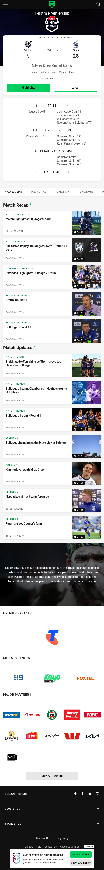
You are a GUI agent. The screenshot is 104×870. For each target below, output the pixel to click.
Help (38, 846)
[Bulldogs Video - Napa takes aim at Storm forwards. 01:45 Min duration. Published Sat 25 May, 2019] (52, 500)
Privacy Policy (61, 837)
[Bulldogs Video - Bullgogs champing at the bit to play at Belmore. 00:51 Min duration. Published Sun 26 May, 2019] (52, 446)
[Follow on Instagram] (97, 793)
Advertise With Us (69, 846)
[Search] (98, 4)
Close (89, 846)
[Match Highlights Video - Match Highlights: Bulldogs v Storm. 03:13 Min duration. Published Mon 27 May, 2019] (52, 222)
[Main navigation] (5, 4)
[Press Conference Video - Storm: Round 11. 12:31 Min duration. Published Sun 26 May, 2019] (52, 303)
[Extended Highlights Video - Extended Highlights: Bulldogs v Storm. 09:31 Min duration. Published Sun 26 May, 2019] (52, 276)
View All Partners (52, 775)
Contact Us (51, 846)
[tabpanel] (52, 369)
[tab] (13, 191)
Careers (29, 846)
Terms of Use (43, 837)
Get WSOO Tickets (81, 862)
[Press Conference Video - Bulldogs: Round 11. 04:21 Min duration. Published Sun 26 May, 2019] (52, 330)
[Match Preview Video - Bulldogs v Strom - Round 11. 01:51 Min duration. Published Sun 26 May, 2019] (52, 419)
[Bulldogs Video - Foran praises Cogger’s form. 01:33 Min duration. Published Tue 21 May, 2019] (52, 527)
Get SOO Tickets (80, 854)
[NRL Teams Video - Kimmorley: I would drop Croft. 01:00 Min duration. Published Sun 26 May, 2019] (52, 473)
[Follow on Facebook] (82, 793)
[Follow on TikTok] (75, 793)
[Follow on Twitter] (90, 793)
